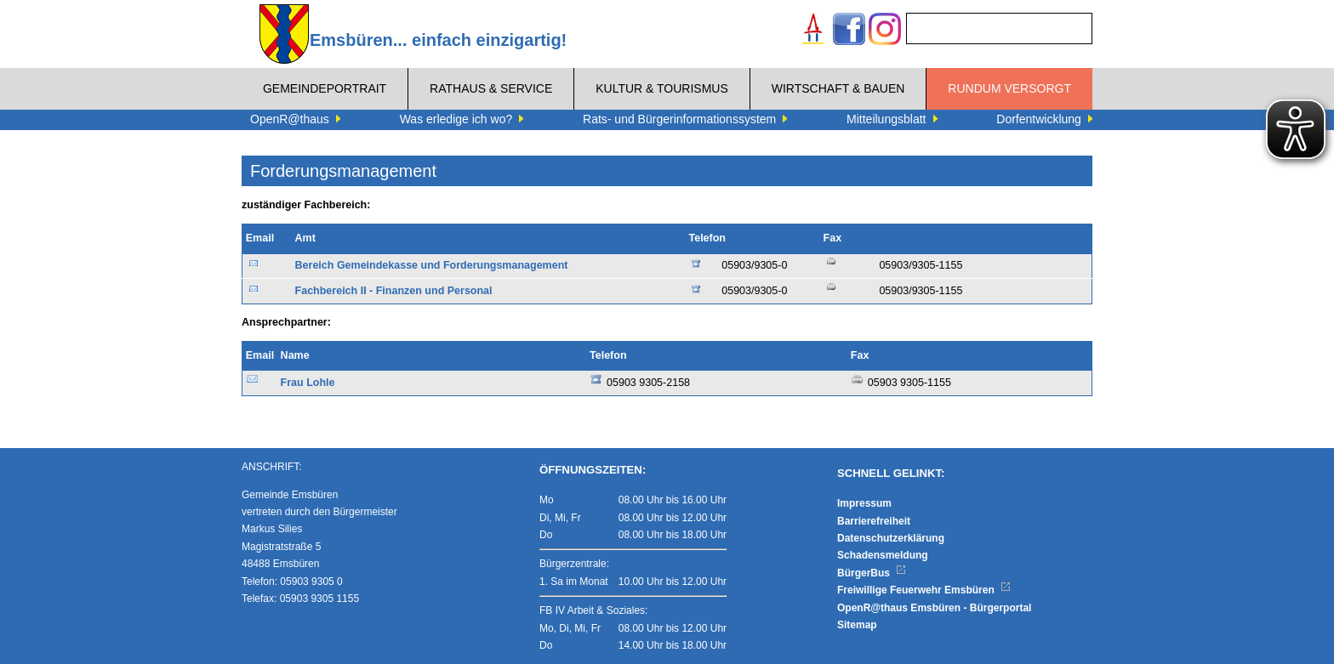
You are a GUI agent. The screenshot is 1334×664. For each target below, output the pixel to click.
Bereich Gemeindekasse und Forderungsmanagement (431, 265)
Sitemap (857, 625)
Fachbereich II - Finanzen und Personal (394, 291)
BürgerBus (871, 573)
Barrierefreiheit (873, 521)
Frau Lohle (308, 383)
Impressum (864, 503)
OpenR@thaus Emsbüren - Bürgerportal (934, 608)
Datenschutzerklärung (890, 538)
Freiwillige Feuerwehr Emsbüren (924, 590)
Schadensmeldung (882, 555)
